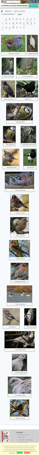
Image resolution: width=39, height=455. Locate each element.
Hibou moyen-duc (9, 99)
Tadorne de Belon (20, 304)
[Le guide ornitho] (5, 436)
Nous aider (21, 437)
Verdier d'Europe (20, 418)
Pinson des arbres (20, 190)
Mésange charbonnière (29, 144)
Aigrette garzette (33, 53)
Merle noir (28, 99)
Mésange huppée (12, 167)
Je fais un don (33, 5)
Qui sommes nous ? (24, 435)
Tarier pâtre (12, 327)
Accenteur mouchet (14, 53)
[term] (12, 2)
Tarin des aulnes (31, 327)
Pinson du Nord (20, 213)
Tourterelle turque (20, 350)
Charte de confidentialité (25, 440)
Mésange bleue (20, 122)
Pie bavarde (31, 167)
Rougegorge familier (20, 281)
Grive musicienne (8, 76)
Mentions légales (23, 442)
